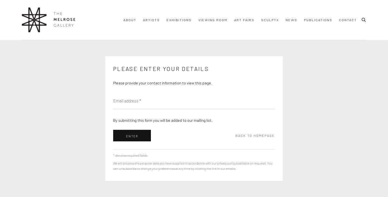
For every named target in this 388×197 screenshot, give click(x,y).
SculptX (270, 20)
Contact (348, 20)
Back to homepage (255, 135)
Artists (151, 20)
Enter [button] (132, 136)
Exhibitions (179, 20)
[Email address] (194, 100)
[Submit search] (364, 19)
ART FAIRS (244, 20)
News (291, 20)
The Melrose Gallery (48, 20)
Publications (318, 20)
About (129, 20)
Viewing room (212, 20)
